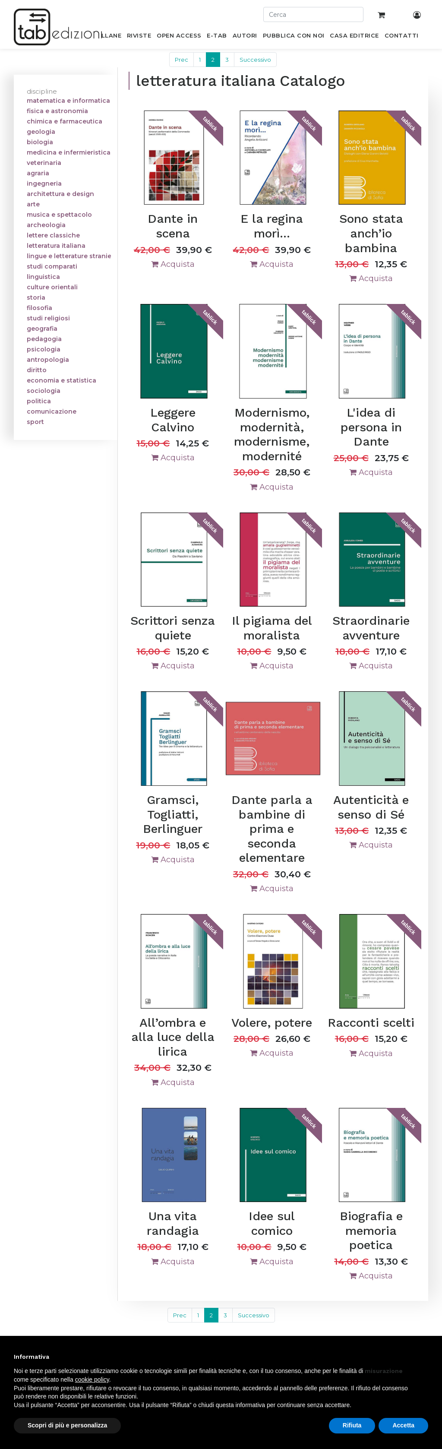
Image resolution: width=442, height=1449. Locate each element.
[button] (424, 1357)
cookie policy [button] (92, 1379)
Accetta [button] (403, 1425)
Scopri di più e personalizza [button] (67, 1425)
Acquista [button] (173, 264)
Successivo (255, 59)
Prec (181, 59)
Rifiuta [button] (352, 1425)
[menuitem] (106, 37)
